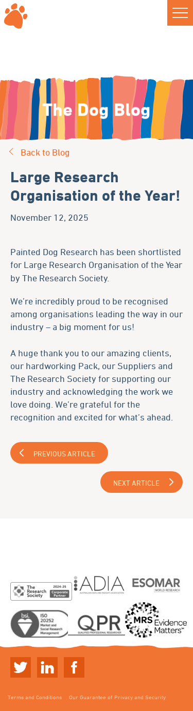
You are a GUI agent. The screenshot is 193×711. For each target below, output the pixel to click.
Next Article (136, 482)
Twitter (20, 667)
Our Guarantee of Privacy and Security (117, 697)
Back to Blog (45, 152)
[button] (180, 13)
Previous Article (64, 453)
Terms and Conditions (35, 697)
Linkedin (47, 667)
